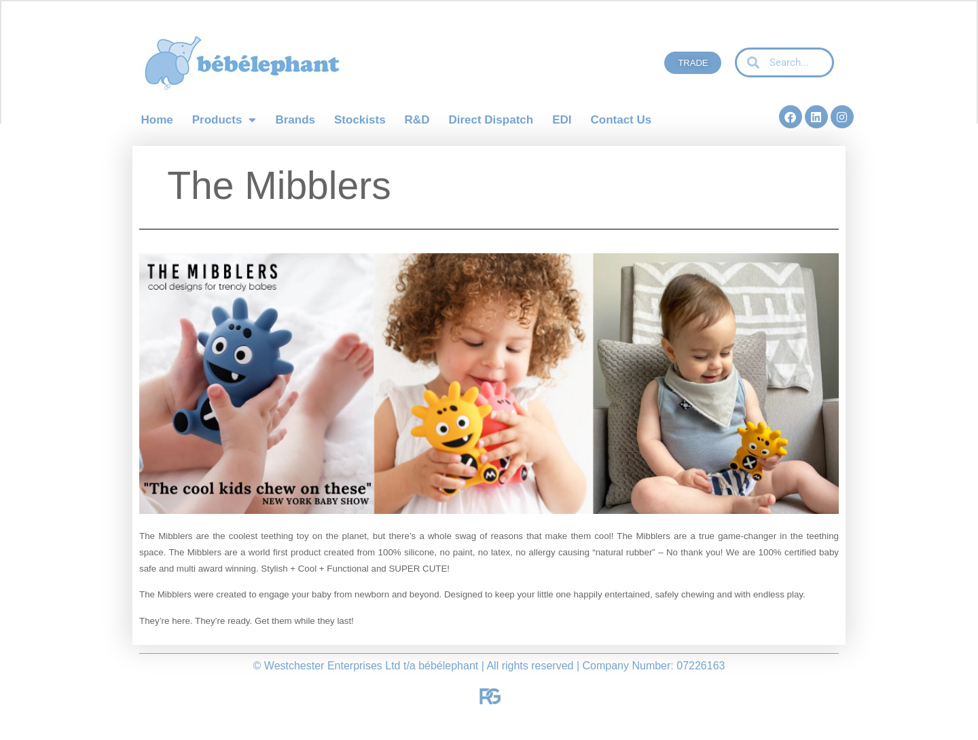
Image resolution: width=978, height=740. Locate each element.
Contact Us (620, 119)
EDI (561, 119)
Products (224, 119)
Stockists (360, 119)
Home (157, 119)
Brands (295, 119)
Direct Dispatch (490, 119)
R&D (417, 119)
